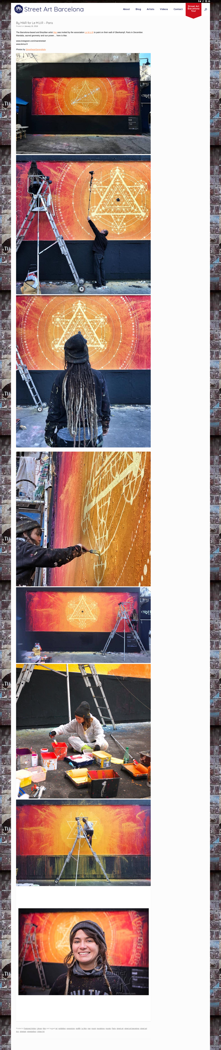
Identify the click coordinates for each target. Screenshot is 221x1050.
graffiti (78, 1029)
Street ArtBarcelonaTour (193, 8)
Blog (138, 9)
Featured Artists (30, 1029)
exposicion (71, 1029)
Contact (178, 9)
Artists (150, 9)
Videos (164, 9)
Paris (114, 1029)
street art (120, 1029)
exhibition (62, 1029)
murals (108, 1029)
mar (89, 1029)
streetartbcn (31, 1032)
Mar (55, 32)
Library (39, 1029)
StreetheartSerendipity (36, 49)
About (126, 9)
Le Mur (84, 1029)
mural (93, 1029)
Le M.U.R (89, 32)
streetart (23, 1032)
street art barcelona (131, 1029)
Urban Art (40, 1032)
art (57, 1029)
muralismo (101, 1029)
